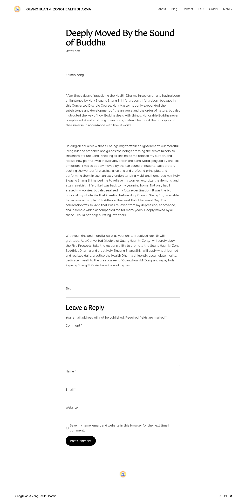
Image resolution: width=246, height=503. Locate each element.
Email (71, 389)
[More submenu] (231, 9)
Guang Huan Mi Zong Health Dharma (58, 9)
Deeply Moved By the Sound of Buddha (120, 38)
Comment (74, 325)
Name (71, 371)
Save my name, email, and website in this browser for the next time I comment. (119, 427)
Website (72, 407)
